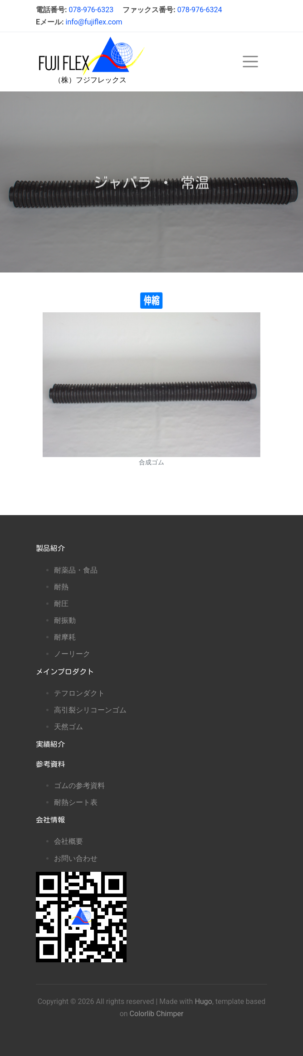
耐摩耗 (65, 637)
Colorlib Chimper (157, 1013)
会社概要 (68, 841)
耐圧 (61, 603)
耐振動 (65, 620)
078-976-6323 (90, 9)
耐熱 (61, 587)
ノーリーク (72, 654)
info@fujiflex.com (93, 22)
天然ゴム (68, 726)
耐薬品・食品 (76, 570)
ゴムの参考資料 (79, 785)
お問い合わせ (76, 858)
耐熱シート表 (76, 802)
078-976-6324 (199, 9)
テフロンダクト (79, 693)
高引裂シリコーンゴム (90, 710)
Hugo (203, 1001)
